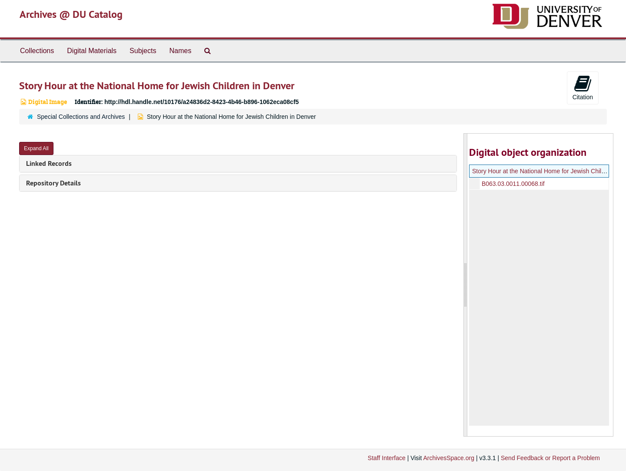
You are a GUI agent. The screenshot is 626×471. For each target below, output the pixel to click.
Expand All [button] (36, 148)
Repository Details (53, 183)
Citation (583, 87)
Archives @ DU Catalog (71, 14)
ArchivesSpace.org (448, 457)
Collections (37, 50)
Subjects (143, 50)
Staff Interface (387, 457)
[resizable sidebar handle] (465, 285)
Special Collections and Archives (81, 116)
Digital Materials (92, 50)
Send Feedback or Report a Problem (550, 457)
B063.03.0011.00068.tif (512, 183)
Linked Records (49, 163)
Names (180, 50)
